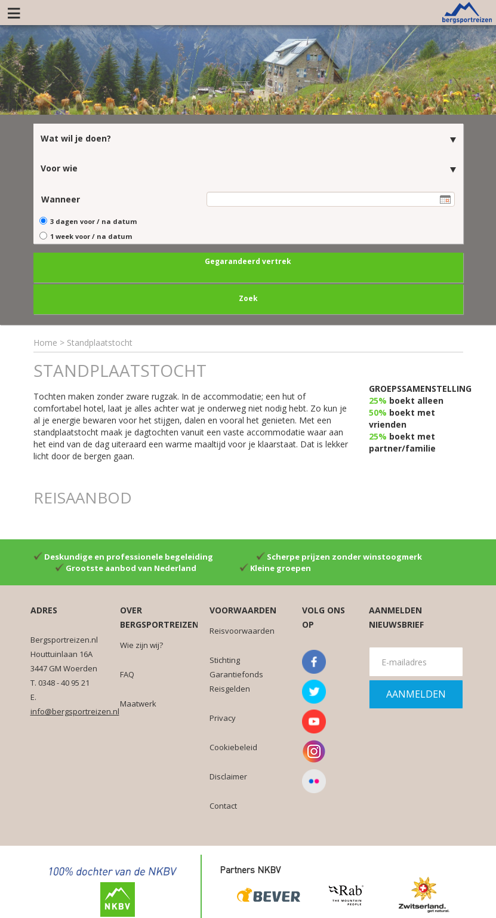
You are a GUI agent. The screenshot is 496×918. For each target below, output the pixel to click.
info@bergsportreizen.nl (74, 709)
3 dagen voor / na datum (93, 218)
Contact (223, 803)
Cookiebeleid (233, 744)
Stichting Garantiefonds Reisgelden (236, 672)
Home (45, 340)
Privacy (223, 715)
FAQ (127, 672)
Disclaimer (228, 774)
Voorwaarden (243, 607)
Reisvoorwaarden (242, 628)
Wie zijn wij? (141, 642)
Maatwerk (138, 701)
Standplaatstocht (100, 340)
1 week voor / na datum (91, 234)
